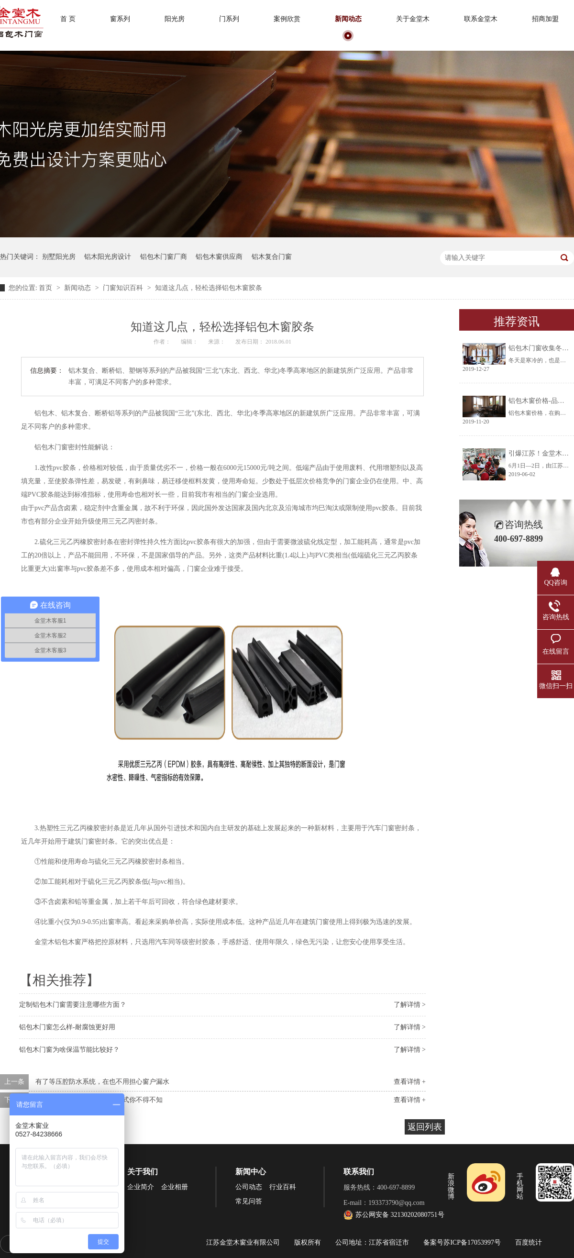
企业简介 (140, 1187)
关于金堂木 (413, 18)
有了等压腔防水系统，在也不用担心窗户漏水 (102, 1081)
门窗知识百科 (124, 287)
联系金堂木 (480, 18)
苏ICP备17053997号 (472, 1242)
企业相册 (174, 1187)
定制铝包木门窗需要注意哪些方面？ (72, 1004)
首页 (46, 287)
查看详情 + (410, 1081)
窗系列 (120, 18)
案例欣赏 (287, 18)
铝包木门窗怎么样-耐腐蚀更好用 (67, 1027)
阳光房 (175, 18)
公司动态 (248, 1187)
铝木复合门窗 (272, 256)
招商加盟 (545, 18)
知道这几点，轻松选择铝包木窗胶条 (208, 287)
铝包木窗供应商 (219, 256)
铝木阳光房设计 (107, 256)
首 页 (68, 18)
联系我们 (358, 1172)
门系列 (229, 18)
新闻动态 (348, 18)
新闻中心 (250, 1172)
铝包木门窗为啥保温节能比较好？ (69, 1049)
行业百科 (282, 1187)
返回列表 (425, 1127)
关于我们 (142, 1172)
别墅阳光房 (59, 256)
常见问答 (248, 1201)
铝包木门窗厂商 (163, 256)
